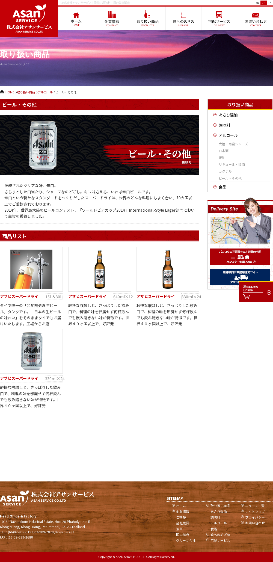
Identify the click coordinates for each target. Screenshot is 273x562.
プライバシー (255, 517)
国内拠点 (182, 534)
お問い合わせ (255, 522)
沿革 (179, 528)
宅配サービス (220, 540)
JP (263, 3)
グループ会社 (185, 540)
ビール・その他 (230, 178)
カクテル (225, 171)
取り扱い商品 (26, 92)
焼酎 (222, 157)
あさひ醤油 (228, 114)
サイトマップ (255, 511)
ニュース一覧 (255, 505)
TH (270, 3)
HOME (9, 92)
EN (257, 3)
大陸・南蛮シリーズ (233, 143)
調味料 (224, 125)
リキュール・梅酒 (232, 164)
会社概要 (182, 522)
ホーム (181, 505)
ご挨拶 (181, 517)
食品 (222, 187)
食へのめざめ (220, 534)
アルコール (45, 92)
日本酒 (224, 150)
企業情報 (182, 511)
